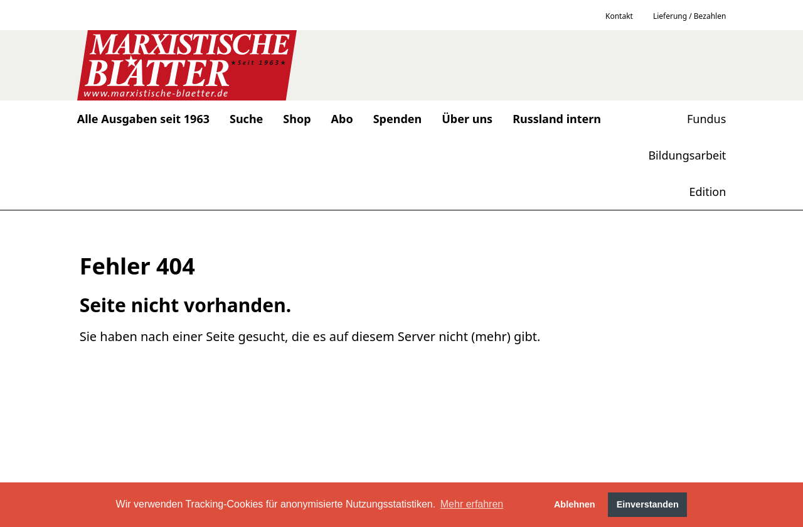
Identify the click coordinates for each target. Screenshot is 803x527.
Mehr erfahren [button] (472, 504)
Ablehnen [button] (574, 504)
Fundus (706, 118)
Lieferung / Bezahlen (689, 16)
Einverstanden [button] (648, 504)
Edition (707, 191)
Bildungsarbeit (687, 155)
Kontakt (619, 16)
